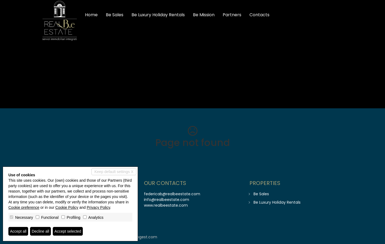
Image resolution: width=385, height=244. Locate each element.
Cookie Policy (66, 207)
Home (91, 15)
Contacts (259, 15)
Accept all (18, 231)
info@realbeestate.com (166, 199)
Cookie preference (23, 207)
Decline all (40, 231)
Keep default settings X (113, 172)
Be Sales (114, 15)
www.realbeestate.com (166, 205)
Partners (232, 15)
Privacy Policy (98, 207)
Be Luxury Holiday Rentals (158, 15)
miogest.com (144, 237)
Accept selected (67, 231)
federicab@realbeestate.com (172, 194)
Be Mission (204, 15)
